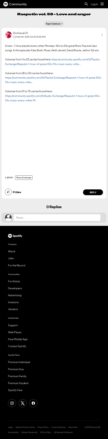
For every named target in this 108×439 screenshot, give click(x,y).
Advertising (15, 295)
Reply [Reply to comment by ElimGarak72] (93, 192)
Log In (94, 4)
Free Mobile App (18, 339)
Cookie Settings (58, 427)
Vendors (13, 309)
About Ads (73, 427)
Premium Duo (16, 369)
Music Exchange (23, 177)
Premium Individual (19, 362)
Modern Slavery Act (29, 432)
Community (15, 4)
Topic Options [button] (53, 23)
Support (13, 325)
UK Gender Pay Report (63, 432)
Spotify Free (15, 390)
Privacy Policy (43, 427)
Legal (10, 427)
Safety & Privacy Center (25, 427)
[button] (102, 34)
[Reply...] (57, 217)
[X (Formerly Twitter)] (23, 403)
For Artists (14, 281)
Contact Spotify (17, 346)
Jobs (11, 258)
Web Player (15, 332)
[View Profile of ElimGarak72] (20, 33)
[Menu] (102, 4)
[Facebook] (33, 403)
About (11, 251)
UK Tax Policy (45, 432)
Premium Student (18, 383)
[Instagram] (12, 403)
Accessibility (13, 432)
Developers (15, 288)
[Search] (86, 4)
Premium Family (17, 376)
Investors (13, 302)
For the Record (16, 265)
